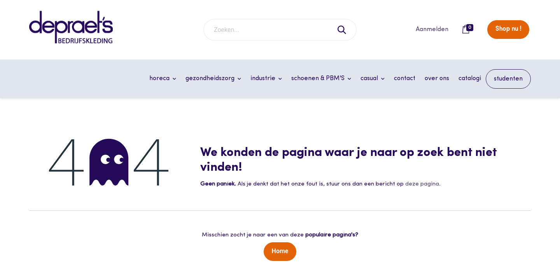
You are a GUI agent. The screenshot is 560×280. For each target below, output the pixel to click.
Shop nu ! (508, 29)
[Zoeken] (342, 30)
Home (280, 251)
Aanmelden (432, 29)
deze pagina (422, 184)
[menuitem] (404, 78)
